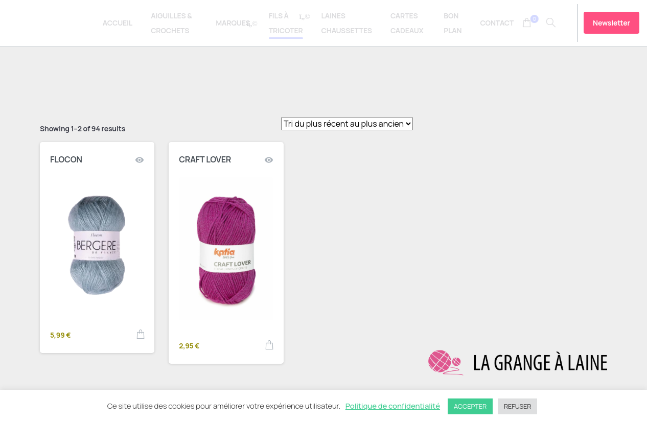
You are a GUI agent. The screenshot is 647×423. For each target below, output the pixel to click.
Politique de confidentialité (392, 406)
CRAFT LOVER (205, 159)
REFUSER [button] (517, 406)
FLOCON (66, 159)
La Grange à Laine (58, 22)
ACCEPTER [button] (470, 406)
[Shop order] (347, 123)
